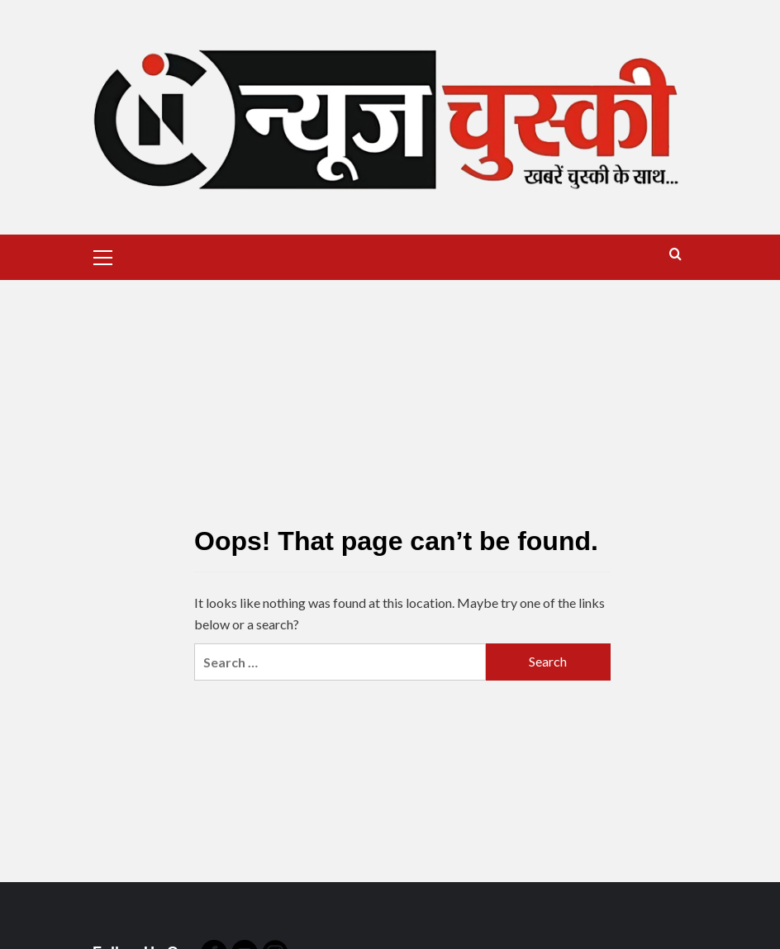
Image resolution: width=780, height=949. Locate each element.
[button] (103, 255)
